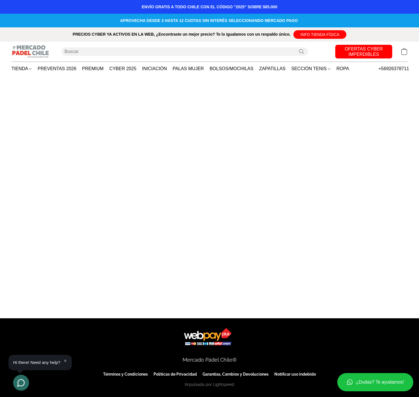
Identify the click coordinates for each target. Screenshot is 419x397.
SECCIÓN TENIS (311, 68)
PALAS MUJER (188, 68)
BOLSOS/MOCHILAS (232, 68)
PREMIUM (93, 68)
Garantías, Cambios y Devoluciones (236, 374)
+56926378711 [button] (394, 68)
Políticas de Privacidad (175, 374)
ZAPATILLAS (272, 68)
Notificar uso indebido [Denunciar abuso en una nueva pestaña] (295, 374)
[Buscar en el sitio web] (301, 52)
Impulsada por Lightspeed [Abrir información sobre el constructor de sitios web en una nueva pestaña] (209, 384)
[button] (319, 34)
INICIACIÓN (154, 68)
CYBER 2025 (122, 68)
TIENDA (21, 68)
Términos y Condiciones (125, 374)
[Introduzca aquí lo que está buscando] (184, 51)
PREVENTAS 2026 (57, 68)
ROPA (342, 68)
